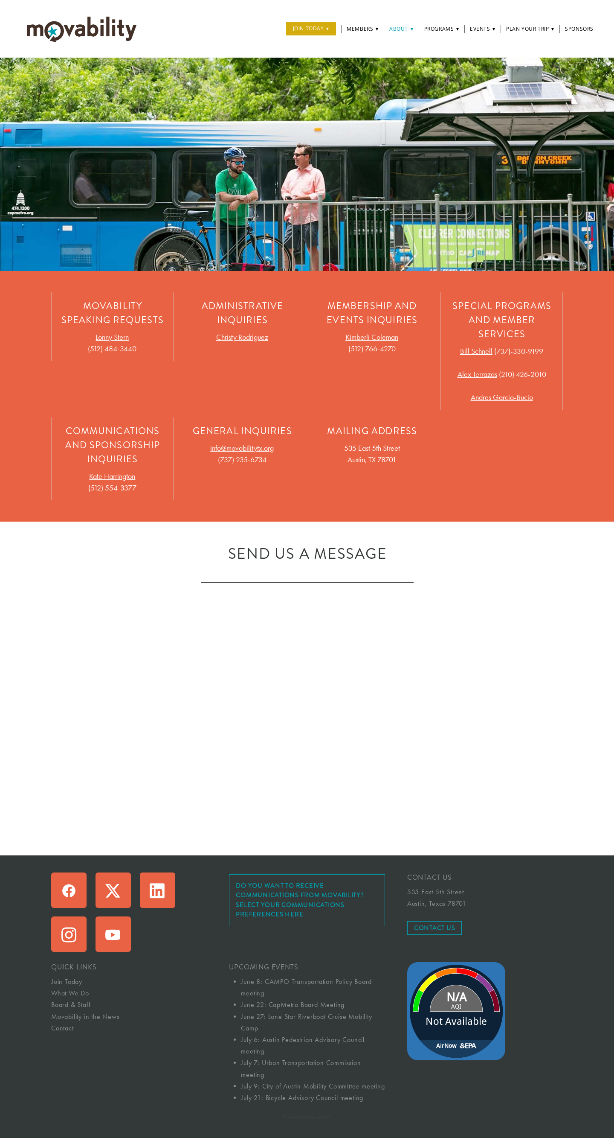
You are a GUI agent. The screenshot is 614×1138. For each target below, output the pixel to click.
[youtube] (113, 934)
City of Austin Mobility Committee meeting (323, 1086)
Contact (62, 1028)
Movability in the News (85, 1017)
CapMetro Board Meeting (307, 1005)
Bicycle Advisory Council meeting (315, 1098)
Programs (441, 28)
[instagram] (69, 934)
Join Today (311, 28)
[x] (113, 890)
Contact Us (434, 928)
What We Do (70, 993)
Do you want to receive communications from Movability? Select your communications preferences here (300, 900)
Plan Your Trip (530, 28)
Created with (306, 1117)
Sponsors (579, 28)
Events (482, 28)
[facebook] (69, 890)
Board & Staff (70, 1005)
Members (363, 28)
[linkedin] (157, 890)
